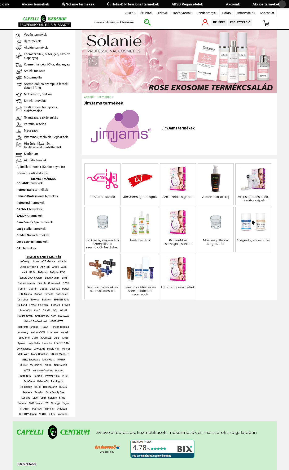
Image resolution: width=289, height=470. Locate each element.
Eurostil (55, 305)
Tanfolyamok (182, 13)
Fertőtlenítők (140, 240)
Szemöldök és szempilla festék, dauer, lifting (46, 86)
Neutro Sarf (60, 365)
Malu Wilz (23, 354)
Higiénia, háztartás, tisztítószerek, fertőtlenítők (43, 145)
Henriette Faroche (28, 326)
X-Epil (52, 414)
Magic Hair (53, 348)
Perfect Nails (52, 376)
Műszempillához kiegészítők (215, 241)
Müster (23, 365)
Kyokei (21, 343)
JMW (35, 337)
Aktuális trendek (35, 160)
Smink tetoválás (35, 101)
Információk (246, 13)
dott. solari (62, 294)
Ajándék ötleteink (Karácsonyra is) (41, 167)
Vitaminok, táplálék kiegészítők (46, 137)
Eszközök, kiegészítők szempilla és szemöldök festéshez (102, 243)
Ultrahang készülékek (178, 287)
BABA (32, 272)
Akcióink (236, 4)
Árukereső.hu (107, 451)
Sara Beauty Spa (55, 392)
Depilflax (55, 288)
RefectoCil (43, 381)
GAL (55, 310)
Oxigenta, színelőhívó (253, 240)
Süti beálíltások (26, 464)
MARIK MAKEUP (60, 354)
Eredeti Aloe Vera (39, 305)
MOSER (61, 359)
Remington (57, 381)
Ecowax (35, 299)
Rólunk (227, 13)
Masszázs (31, 130)
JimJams (24, 337)
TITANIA (24, 408)
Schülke (25, 397)
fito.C (37, 310)
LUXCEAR (39, 348)
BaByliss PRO (57, 272)
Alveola (62, 261)
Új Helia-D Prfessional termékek (137, 4)
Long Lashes (24, 348)
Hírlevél (162, 13)
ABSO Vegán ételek (190, 4)
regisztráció (240, 22)
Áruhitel (146, 13)
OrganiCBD (25, 376)
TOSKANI (37, 408)
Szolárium (31, 154)
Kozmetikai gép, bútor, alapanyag (47, 64)
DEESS (43, 288)
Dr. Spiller (23, 299)
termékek (30, 183)
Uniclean (62, 408)
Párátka (38, 376)
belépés (219, 22)
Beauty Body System (31, 277)
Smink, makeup (34, 71)
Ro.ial (37, 386)
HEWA (44, 326)
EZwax (66, 305)
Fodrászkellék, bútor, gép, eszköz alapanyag (47, 56)
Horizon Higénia (60, 326)
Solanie (52, 397)
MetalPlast (48, 359)
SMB (43, 397)
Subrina (22, 403)
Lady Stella (33, 343)
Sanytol (39, 392)
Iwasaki (65, 332)
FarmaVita (25, 310)
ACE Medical (48, 261)
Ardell (55, 266)
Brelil (64, 277)
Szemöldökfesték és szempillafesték (102, 288)
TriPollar (49, 408)
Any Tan (45, 266)
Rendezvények (206, 13)
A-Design (25, 261)
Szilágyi (55, 403)
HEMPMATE (56, 321)
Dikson (38, 294)
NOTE (26, 370)
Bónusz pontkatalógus (32, 173)
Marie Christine (39, 354)
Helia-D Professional (35, 321)
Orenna (59, 370)
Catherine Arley (26, 283)
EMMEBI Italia (61, 299)
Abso (36, 261)
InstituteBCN (38, 332)
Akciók (130, 13)
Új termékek (32, 41)
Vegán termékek (35, 35)
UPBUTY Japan (28, 414)
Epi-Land (22, 305)
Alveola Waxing (29, 266)
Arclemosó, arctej (215, 196)
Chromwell (54, 283)
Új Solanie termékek (81, 4)
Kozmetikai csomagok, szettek (177, 241)
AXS (24, 272)
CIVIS (66, 283)
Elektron (46, 299)
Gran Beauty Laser (45, 316)
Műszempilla (33, 77)
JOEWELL (45, 337)
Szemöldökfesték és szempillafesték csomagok (140, 290)
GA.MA (47, 310)
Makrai (66, 348)
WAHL (42, 414)
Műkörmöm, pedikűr (38, 94)
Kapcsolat (267, 13)
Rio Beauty (26, 386)
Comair (22, 288)
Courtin (33, 288)
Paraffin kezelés (35, 124)
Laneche (47, 343)
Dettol (65, 288)
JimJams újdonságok (140, 196)
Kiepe (65, 337)
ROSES (63, 386)
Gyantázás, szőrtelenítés (41, 117)
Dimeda (49, 294)
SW (47, 403)
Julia (57, 337)
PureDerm (29, 381)
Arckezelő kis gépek (177, 196)
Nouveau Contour (42, 370)
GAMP (63, 310)
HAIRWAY (63, 316)
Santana (27, 392)
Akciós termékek (39, 4)
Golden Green (25, 316)
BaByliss (43, 272)
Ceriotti (42, 283)
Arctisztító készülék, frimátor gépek (253, 198)
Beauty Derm (52, 277)
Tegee (65, 403)
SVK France (35, 403)
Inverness (52, 332)
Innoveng (23, 332)
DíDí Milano (25, 294)
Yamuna (62, 414)
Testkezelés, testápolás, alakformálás (41, 109)
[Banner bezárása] (282, 4)
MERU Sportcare (31, 359)
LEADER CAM (61, 343)
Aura (64, 266)
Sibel (35, 397)
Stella (62, 397)
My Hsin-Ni (36, 365)
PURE (65, 376)
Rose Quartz (50, 386)
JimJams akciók (102, 196)
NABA (48, 365)
